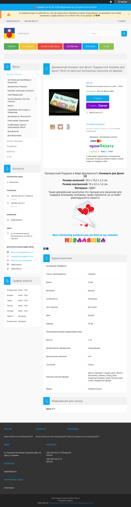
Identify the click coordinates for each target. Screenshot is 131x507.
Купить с (99, 106)
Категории (28, 46)
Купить (99, 98)
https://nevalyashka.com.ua (22, 252)
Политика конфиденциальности (82, 503)
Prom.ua (77, 498)
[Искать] (124, 33)
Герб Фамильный (15, 95)
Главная (11, 46)
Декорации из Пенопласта (19, 116)
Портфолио (72, 46)
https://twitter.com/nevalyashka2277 (18, 437)
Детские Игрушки (14, 74)
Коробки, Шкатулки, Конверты (21, 91)
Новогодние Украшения (18, 121)
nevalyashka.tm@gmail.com (22, 256)
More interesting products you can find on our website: (85, 235)
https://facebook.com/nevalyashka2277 (51, 437)
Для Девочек (13, 131)
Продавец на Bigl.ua (65, 501)
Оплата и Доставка (50, 46)
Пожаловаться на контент (58, 503)
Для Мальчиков (14, 135)
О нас (106, 46)
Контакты (90, 46)
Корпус (11, 106)
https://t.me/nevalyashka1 (21, 261)
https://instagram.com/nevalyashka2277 (83, 437)
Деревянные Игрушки (17, 86)
